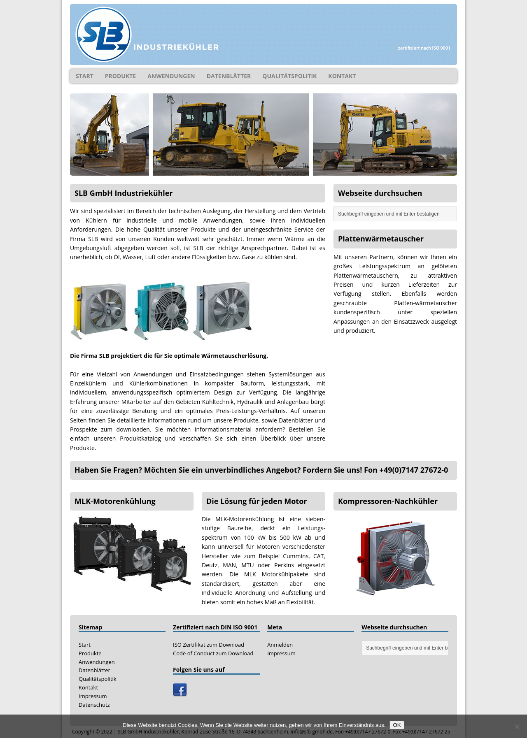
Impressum (93, 696)
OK (397, 725)
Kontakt (342, 76)
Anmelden (280, 644)
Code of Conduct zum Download (213, 653)
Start (84, 76)
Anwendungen (171, 76)
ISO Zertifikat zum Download (208, 644)
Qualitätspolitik (289, 76)
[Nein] (517, 726)
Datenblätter (229, 76)
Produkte (120, 76)
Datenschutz (94, 704)
